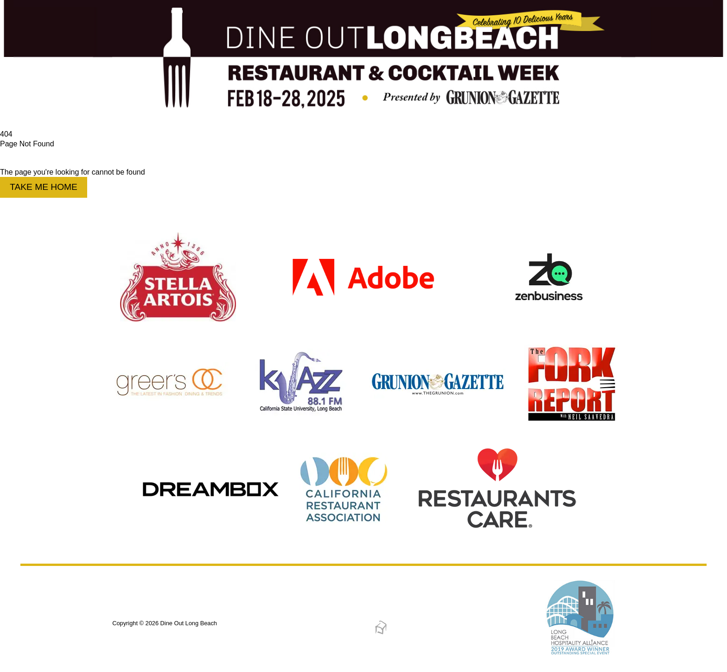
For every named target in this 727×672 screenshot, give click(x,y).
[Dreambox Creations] (381, 632)
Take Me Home (43, 187)
